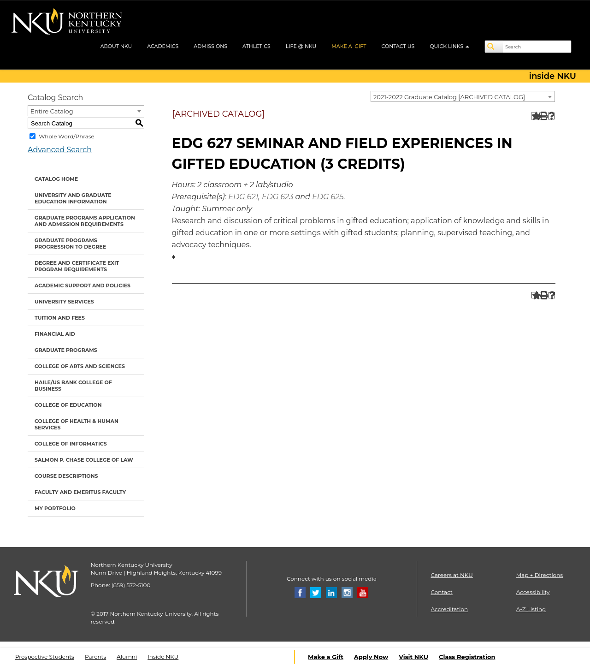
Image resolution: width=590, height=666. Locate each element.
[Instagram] (347, 592)
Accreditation (449, 609)
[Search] (494, 47)
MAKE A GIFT (348, 46)
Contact (442, 592)
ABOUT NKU (116, 46)
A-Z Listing (531, 609)
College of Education (68, 405)
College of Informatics (71, 443)
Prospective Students (44, 656)
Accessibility (533, 592)
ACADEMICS (162, 46)
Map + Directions (539, 574)
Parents (95, 656)
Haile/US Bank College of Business (73, 385)
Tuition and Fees (60, 318)
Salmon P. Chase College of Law (84, 460)
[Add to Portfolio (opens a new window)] (534, 116)
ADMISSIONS (210, 46)
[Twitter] (316, 592)
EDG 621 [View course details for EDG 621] (243, 196)
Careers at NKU (452, 574)
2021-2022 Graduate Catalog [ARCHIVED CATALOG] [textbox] (449, 97)
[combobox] (463, 96)
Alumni (127, 656)
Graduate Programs (66, 350)
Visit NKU (413, 656)
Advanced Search (60, 149)
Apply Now (371, 656)
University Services (64, 301)
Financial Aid (55, 334)
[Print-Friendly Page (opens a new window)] (542, 116)
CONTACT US (398, 46)
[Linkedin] (331, 592)
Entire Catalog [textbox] (51, 111)
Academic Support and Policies (82, 285)
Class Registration (467, 656)
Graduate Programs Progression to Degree (70, 243)
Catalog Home (56, 179)
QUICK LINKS (449, 46)
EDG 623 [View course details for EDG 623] (277, 196)
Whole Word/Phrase (66, 136)
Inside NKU (163, 656)
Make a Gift (325, 656)
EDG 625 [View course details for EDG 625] (327, 196)
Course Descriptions (66, 476)
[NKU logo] (67, 23)
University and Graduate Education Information (73, 198)
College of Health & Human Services (76, 424)
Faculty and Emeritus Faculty (80, 492)
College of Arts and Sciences (80, 366)
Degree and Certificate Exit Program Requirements (77, 266)
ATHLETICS (256, 46)
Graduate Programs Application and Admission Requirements (85, 220)
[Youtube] (363, 592)
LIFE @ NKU (301, 46)
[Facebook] (300, 592)
